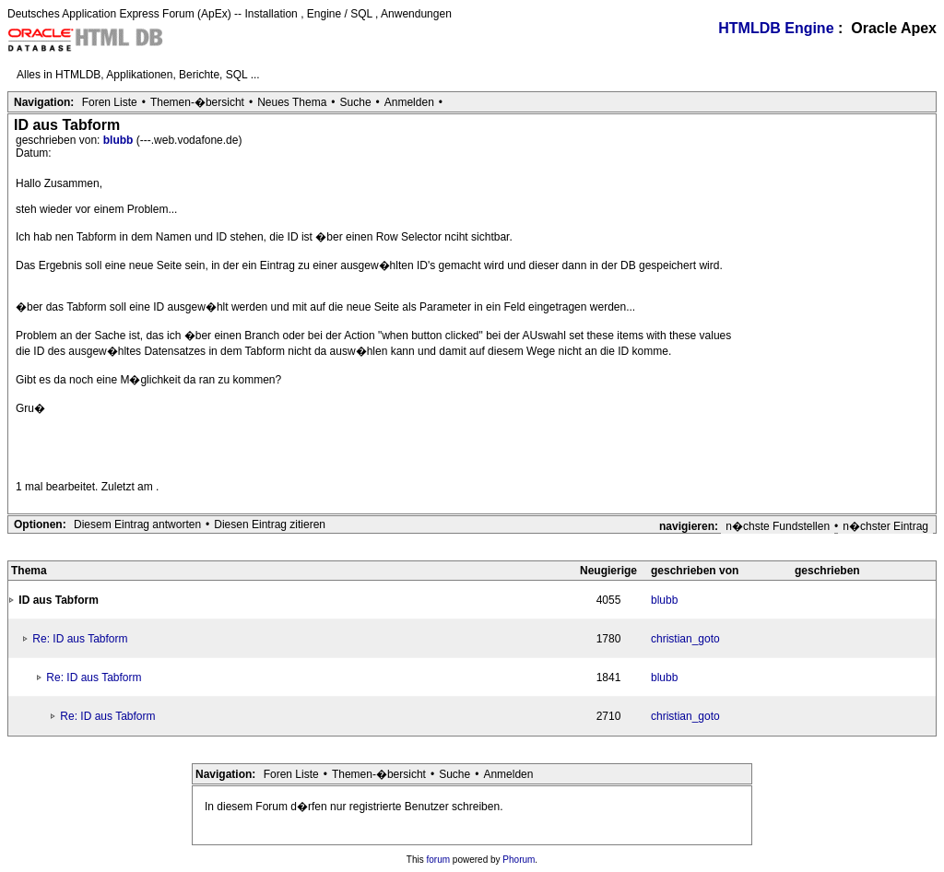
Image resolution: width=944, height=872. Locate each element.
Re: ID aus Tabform (79, 638)
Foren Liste (109, 102)
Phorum (518, 859)
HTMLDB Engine (775, 28)
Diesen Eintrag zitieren (269, 524)
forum (439, 859)
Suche (356, 102)
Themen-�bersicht (197, 102)
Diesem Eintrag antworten (137, 524)
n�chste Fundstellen (778, 526)
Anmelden (409, 102)
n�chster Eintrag (885, 526)
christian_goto (685, 638)
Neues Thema (291, 102)
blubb (119, 140)
